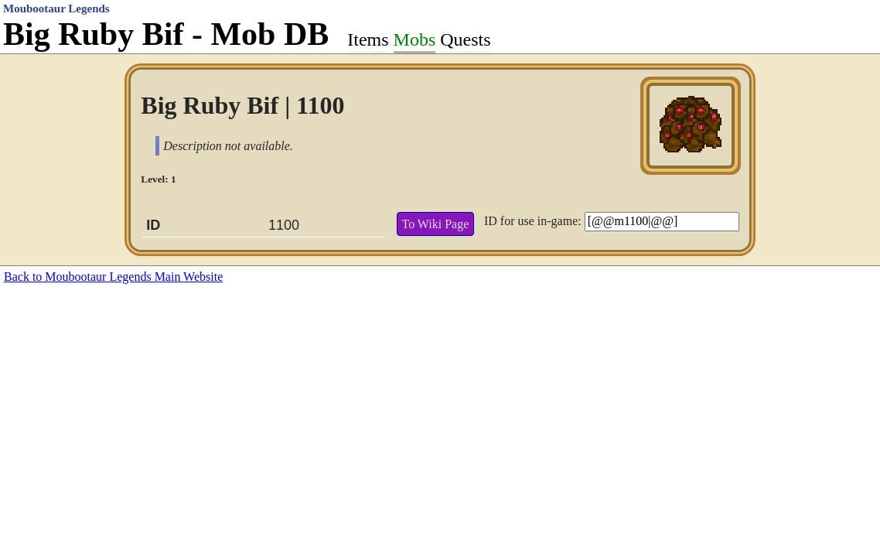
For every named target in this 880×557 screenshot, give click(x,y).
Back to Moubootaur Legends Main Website (113, 276)
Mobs (415, 39)
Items (367, 39)
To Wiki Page (435, 224)
